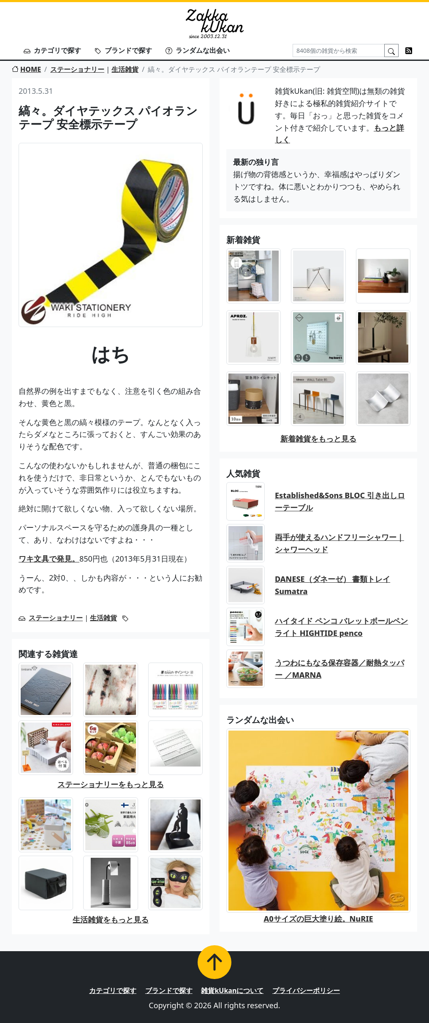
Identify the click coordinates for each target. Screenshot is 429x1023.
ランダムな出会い (198, 50)
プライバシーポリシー (306, 990)
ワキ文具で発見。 (49, 559)
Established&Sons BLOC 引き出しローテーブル (340, 501)
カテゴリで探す (52, 50)
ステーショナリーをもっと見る (110, 784)
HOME (26, 69)
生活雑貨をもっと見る (111, 919)
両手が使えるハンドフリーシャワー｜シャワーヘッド (339, 543)
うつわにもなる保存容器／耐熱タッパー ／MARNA (339, 668)
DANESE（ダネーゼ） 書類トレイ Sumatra (332, 585)
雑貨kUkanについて (232, 990)
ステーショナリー (77, 69)
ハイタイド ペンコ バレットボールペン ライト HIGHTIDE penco (341, 627)
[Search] (339, 50)
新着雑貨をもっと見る (318, 439)
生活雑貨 (124, 69)
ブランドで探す (123, 50)
